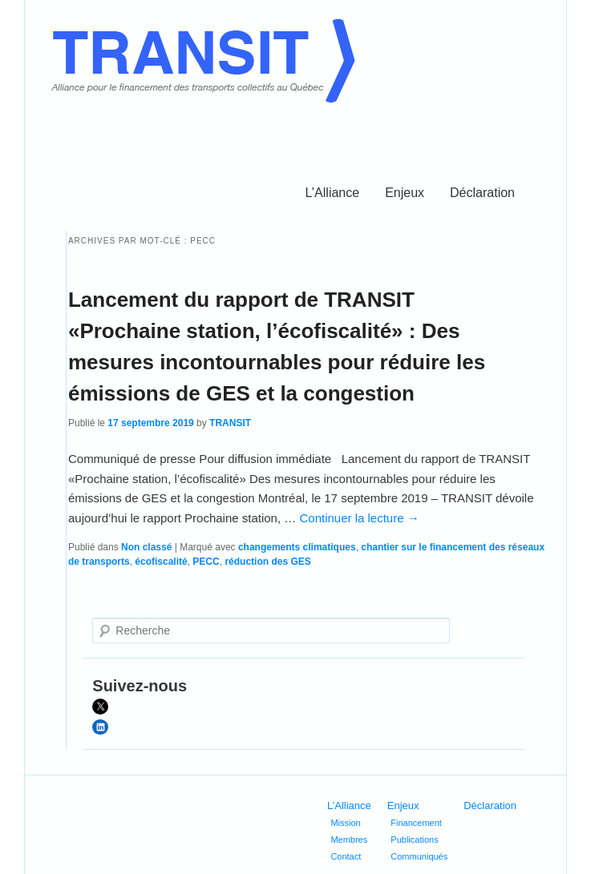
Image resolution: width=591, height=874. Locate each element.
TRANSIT (230, 423)
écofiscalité (161, 561)
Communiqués (419, 856)
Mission (345, 823)
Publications (414, 839)
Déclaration (482, 192)
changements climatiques (297, 547)
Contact (345, 856)
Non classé (146, 547)
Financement (416, 823)
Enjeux (404, 192)
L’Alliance (333, 192)
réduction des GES (267, 561)
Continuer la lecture (359, 518)
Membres (348, 839)
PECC (205, 561)
